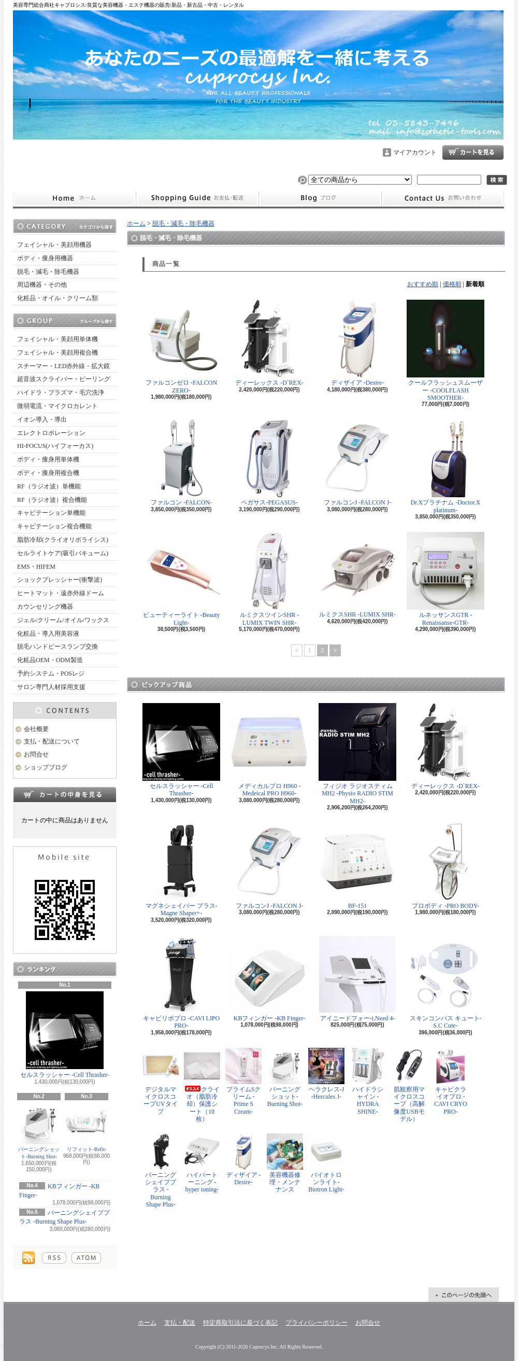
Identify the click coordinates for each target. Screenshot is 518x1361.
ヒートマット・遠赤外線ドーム (60, 593)
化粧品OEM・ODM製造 (50, 660)
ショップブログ (320, 198)
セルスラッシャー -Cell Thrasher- (64, 1034)
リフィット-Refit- (86, 1127)
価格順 (452, 284)
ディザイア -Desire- (357, 343)
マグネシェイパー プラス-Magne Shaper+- (182, 870)
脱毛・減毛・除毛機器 (48, 271)
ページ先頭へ (463, 1294)
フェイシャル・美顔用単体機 (57, 339)
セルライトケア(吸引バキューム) (62, 553)
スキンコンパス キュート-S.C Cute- (445, 982)
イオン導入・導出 (42, 419)
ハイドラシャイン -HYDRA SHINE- (368, 1081)
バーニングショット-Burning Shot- (39, 1131)
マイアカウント (415, 152)
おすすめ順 (422, 284)
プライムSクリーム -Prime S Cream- (243, 1081)
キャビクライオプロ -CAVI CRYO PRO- (451, 1081)
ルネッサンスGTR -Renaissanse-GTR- (445, 579)
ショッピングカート (473, 152)
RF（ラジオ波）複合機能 (52, 499)
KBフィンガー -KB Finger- (269, 978)
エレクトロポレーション (51, 433)
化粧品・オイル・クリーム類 (57, 298)
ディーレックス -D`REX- (269, 343)
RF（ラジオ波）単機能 (49, 486)
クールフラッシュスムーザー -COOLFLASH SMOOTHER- (445, 350)
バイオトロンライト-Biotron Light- (326, 1163)
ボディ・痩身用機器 (45, 258)
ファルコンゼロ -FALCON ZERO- (181, 347)
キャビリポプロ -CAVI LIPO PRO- (181, 982)
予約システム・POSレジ (50, 673)
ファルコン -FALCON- (181, 462)
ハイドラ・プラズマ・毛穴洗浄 (60, 392)
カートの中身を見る (65, 794)
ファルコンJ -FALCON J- (357, 462)
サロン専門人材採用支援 (51, 687)
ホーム (74, 198)
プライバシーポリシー (316, 1322)
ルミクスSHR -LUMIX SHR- (357, 575)
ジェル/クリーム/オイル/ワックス (63, 620)
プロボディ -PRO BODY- (445, 866)
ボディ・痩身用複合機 (48, 472)
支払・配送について (197, 198)
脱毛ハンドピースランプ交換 (57, 646)
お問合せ (443, 198)
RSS (54, 1258)
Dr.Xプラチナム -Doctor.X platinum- (445, 466)
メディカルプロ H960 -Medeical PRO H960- (269, 750)
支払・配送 (179, 1322)
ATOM (86, 1258)
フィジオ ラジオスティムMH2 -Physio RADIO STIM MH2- (357, 754)
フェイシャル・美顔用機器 (54, 244)
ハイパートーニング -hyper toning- (202, 1163)
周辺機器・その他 (42, 284)
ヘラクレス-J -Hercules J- (326, 1074)
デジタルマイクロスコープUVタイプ (160, 1081)
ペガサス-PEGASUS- (269, 462)
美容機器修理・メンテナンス (285, 1163)
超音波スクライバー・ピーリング (63, 379)
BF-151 (357, 866)
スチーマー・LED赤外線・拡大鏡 (63, 366)
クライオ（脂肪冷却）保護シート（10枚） (202, 1085)
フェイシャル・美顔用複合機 (57, 352)
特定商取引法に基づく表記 (240, 1322)
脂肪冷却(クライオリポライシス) (62, 539)
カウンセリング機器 (45, 606)
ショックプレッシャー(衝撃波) (59, 579)
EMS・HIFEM (36, 566)
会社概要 (36, 729)
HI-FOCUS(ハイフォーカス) (55, 446)
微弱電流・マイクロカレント (57, 406)
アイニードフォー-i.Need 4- (357, 978)
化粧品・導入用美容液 (48, 633)
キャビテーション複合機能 (54, 526)
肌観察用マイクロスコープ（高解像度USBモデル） (409, 1085)
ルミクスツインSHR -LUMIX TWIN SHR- (269, 579)
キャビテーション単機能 (51, 512)
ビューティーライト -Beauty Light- (181, 579)
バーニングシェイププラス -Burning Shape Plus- (160, 1171)
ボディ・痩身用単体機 (48, 459)
